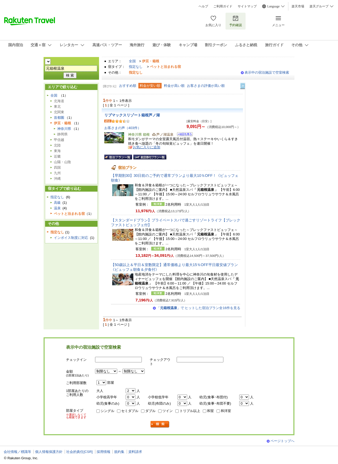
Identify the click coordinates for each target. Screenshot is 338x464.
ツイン (167, 411)
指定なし (136, 67)
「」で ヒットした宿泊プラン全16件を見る (198, 308)
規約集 (119, 452)
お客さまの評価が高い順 (206, 86)
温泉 (57, 208)
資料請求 (135, 452)
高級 (57, 203)
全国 (132, 61)
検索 (160, 424)
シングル (107, 411)
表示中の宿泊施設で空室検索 (267, 72)
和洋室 (226, 411)
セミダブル (129, 411)
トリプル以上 (190, 411)
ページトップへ (282, 441)
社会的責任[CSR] (79, 452)
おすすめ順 (127, 86)
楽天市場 (298, 6)
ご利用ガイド (222, 6)
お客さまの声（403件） (122, 128)
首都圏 (59, 118)
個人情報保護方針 (49, 452)
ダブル (150, 411)
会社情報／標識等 (17, 452)
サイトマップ (247, 6)
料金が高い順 (174, 86)
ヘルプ (203, 6)
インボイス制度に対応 (71, 238)
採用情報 (103, 452)
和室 (210, 411)
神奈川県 (64, 129)
